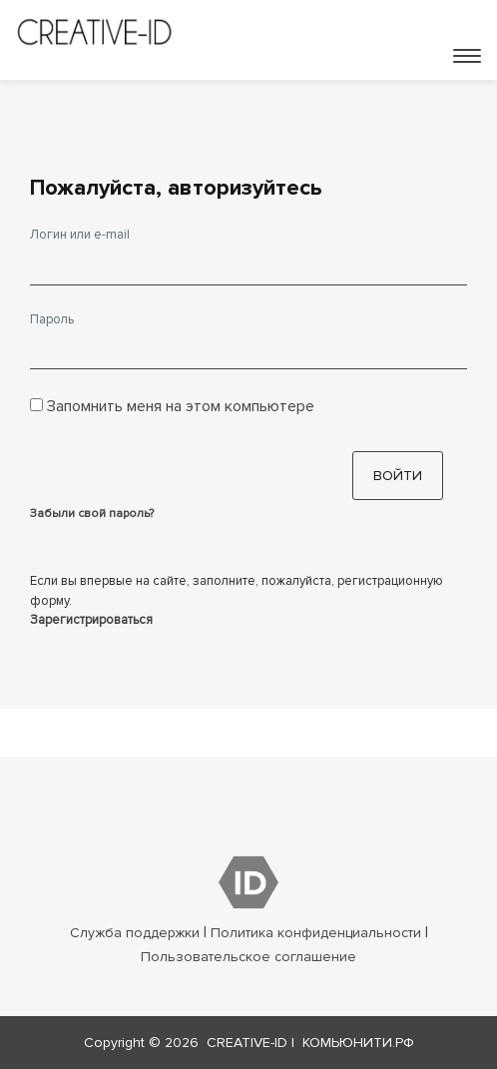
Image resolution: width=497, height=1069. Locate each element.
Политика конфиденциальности (316, 932)
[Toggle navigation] (467, 56)
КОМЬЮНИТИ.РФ (358, 1042)
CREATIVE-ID (247, 1042)
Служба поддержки (135, 932)
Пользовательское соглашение (248, 956)
